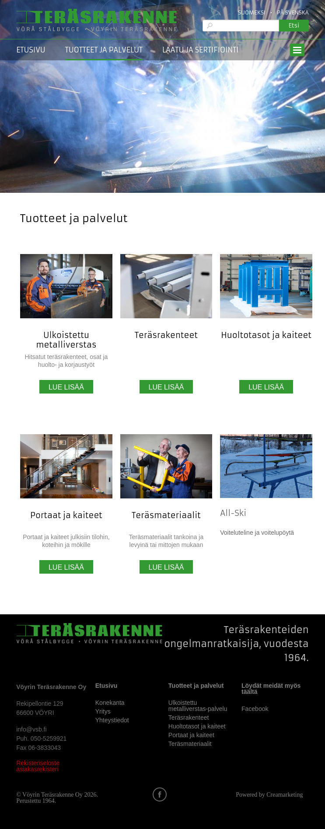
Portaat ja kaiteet (66, 515)
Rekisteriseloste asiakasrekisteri (37, 766)
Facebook (254, 709)
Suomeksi (252, 12)
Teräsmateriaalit (166, 515)
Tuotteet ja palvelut (104, 49)
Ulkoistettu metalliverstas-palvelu (197, 706)
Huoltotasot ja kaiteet (266, 335)
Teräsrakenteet (166, 335)
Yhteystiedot (112, 720)
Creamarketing (284, 794)
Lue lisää (66, 387)
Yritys (103, 711)
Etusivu (30, 49)
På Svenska (293, 12)
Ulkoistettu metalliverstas (66, 340)
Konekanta (110, 703)
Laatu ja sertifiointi (200, 49)
